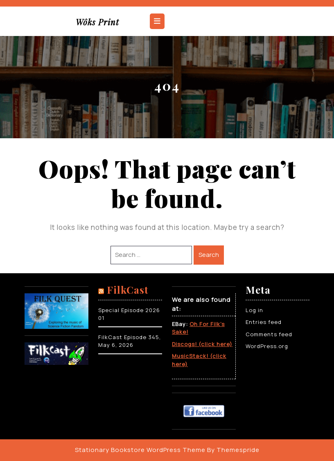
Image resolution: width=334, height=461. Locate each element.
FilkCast (128, 289)
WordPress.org (267, 346)
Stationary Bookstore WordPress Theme (140, 449)
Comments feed (269, 334)
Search (209, 254)
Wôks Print (97, 21)
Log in (254, 310)
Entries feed (264, 322)
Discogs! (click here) (202, 344)
